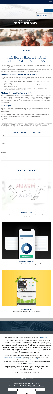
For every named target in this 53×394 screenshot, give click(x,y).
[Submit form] (4, 165)
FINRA (29, 363)
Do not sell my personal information (33, 359)
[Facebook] (17, 389)
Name (3, 135)
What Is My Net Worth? (26, 261)
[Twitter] (35, 389)
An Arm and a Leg (26, 212)
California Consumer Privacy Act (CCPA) (13, 357)
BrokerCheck (43, 337)
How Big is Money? (26, 309)
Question (3, 152)
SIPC (33, 363)
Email (3, 143)
